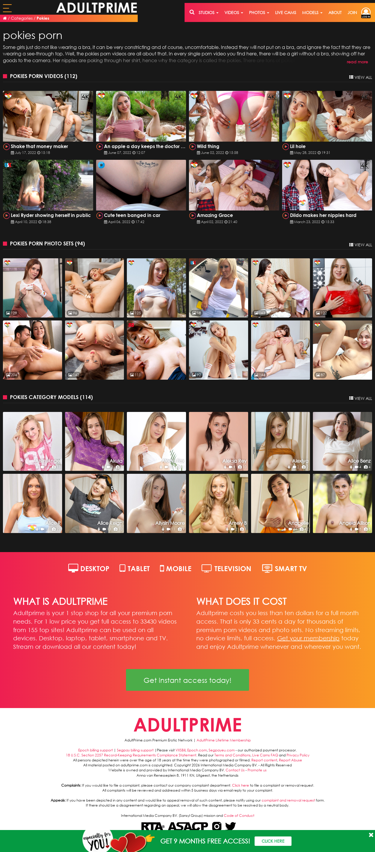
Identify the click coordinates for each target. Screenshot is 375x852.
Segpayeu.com (222, 750)
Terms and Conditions (232, 755)
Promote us (257, 770)
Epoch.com (197, 750)
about (335, 12)
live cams (285, 12)
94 (80, 243)
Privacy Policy (298, 755)
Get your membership (308, 638)
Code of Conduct (239, 815)
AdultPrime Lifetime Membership (224, 740)
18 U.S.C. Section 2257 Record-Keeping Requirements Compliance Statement (131, 755)
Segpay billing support (135, 750)
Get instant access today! (187, 680)
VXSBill (180, 750)
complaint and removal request (288, 800)
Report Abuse (290, 760)
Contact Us (235, 770)
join (352, 12)
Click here (240, 785)
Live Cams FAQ (265, 755)
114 (86, 397)
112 (71, 76)
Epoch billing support (95, 750)
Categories (22, 18)
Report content (264, 760)
